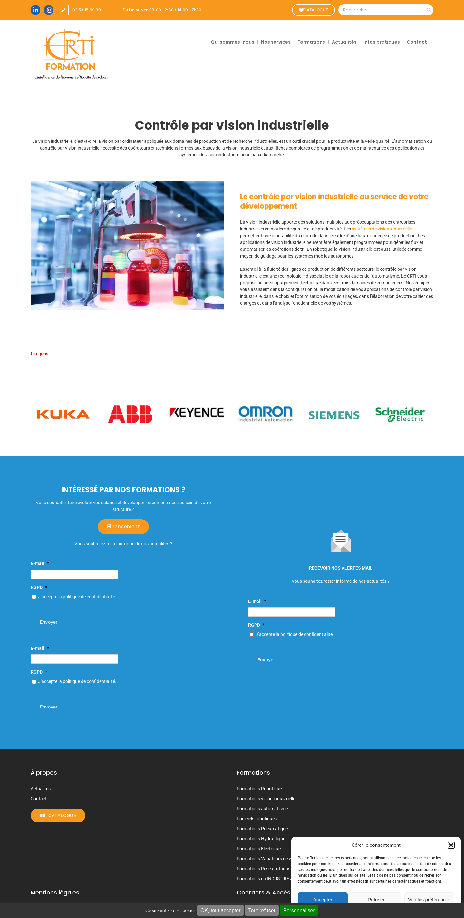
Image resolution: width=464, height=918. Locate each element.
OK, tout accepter (220, 910)
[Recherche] (428, 9)
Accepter (322, 899)
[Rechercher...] (381, 9)
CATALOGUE (313, 9)
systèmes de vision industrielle (382, 228)
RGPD (39, 587)
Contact (39, 798)
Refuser (376, 899)
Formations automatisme (262, 808)
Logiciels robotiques (257, 818)
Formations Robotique (259, 788)
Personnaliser (299, 910)
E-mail (40, 563)
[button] (451, 845)
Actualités (41, 788)
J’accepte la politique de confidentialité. (77, 596)
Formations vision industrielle (266, 798)
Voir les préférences (429, 899)
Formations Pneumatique (262, 828)
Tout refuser (261, 910)
